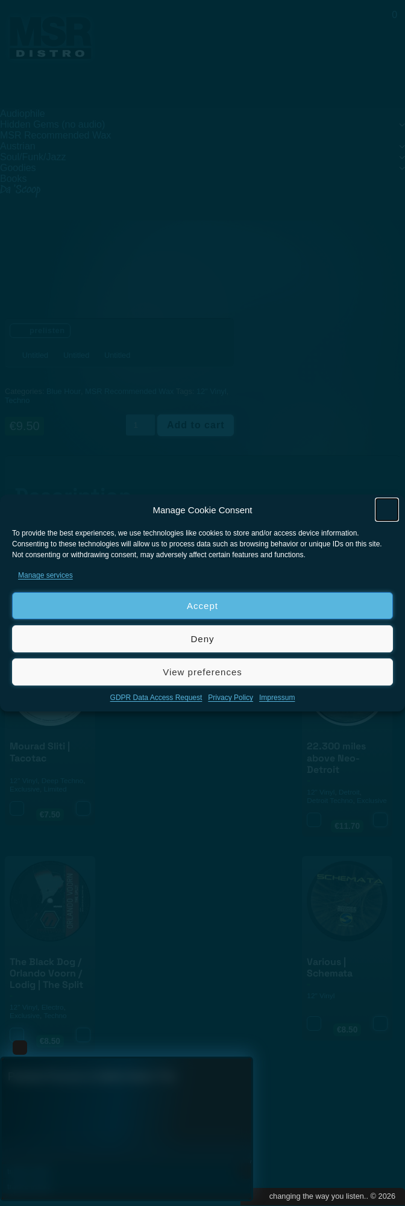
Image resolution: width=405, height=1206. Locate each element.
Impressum (277, 697)
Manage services (45, 575)
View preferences (202, 672)
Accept (202, 606)
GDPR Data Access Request (156, 697)
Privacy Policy (230, 697)
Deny (202, 639)
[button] (387, 510)
